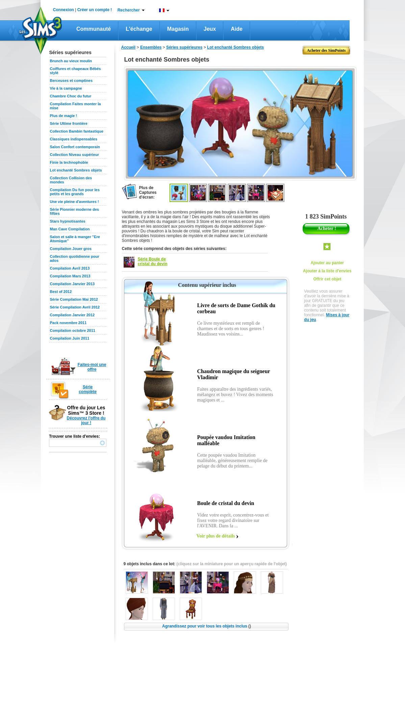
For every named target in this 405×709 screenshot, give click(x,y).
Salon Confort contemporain (75, 147)
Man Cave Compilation (70, 229)
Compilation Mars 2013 (70, 276)
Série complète (88, 389)
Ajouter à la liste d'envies (327, 271)
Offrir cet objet (327, 279)
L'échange (139, 29)
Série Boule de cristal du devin (153, 261)
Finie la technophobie (69, 162)
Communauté (93, 29)
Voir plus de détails (216, 536)
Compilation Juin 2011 (70, 338)
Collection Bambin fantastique (76, 131)
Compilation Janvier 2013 (72, 284)
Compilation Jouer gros (71, 249)
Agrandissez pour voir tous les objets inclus (206, 626)
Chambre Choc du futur (71, 96)
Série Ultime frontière (68, 123)
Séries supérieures (184, 47)
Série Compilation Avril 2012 (75, 307)
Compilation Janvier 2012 (72, 315)
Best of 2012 (61, 292)
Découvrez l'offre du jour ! (86, 420)
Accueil (128, 47)
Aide (237, 29)
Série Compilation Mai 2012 (74, 299)
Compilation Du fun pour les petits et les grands (75, 192)
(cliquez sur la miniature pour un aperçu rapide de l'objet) (231, 564)
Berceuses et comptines (71, 80)
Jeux (210, 29)
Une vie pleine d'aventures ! (74, 202)
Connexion (63, 9)
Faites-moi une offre (92, 367)
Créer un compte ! (94, 9)
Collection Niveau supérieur (74, 155)
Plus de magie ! (63, 116)
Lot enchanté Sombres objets (76, 170)
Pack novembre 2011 (68, 323)
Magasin (178, 29)
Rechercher (129, 10)
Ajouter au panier (327, 262)
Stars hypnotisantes (67, 221)
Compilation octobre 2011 (72, 330)
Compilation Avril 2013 (70, 268)
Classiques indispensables (74, 139)
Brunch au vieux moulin (71, 61)
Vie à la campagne (66, 88)
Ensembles (150, 47)
